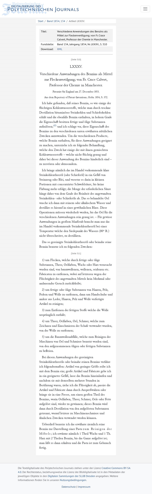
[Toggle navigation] (145, 9)
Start (40, 21)
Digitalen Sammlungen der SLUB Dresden (71, 476)
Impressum (84, 486)
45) (54, 125)
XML (59, 49)
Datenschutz (69, 486)
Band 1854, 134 (56, 21)
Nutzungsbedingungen (73, 480)
